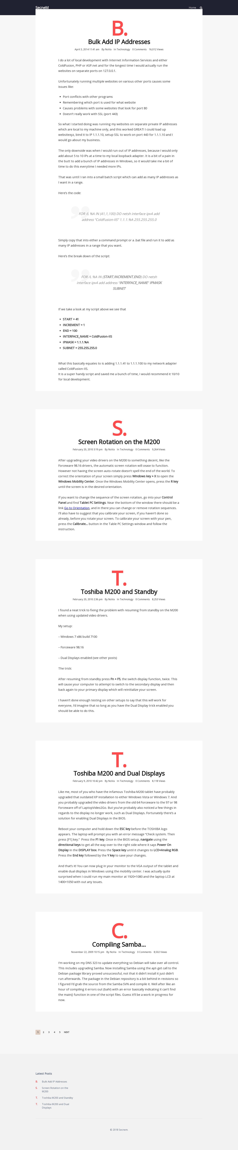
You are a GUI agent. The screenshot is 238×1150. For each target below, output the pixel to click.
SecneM (42, 7)
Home (192, 7)
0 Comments (139, 49)
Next (66, 1032)
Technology (123, 49)
